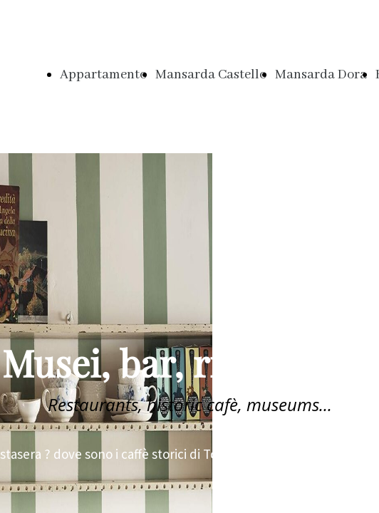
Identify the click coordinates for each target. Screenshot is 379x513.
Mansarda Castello (210, 74)
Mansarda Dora (321, 74)
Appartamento (103, 74)
